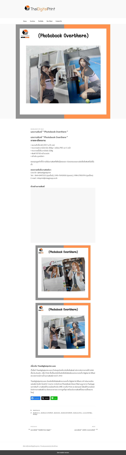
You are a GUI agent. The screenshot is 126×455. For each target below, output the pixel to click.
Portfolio (40, 21)
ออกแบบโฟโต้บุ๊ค (87, 413)
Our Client (49, 21)
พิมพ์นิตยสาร (36, 413)
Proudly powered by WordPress (49, 446)
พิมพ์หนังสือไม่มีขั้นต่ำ (66, 413)
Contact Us (59, 21)
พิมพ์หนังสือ (57, 413)
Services (32, 21)
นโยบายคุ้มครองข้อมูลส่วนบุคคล (31, 446)
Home (25, 21)
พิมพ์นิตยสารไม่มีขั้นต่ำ (47, 413)
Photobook (49, 137)
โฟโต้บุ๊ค (35, 414)
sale (42, 129)
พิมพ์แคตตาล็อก (77, 413)
